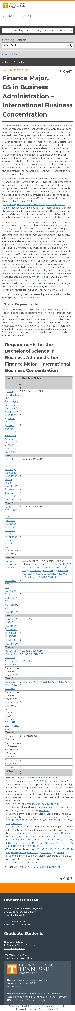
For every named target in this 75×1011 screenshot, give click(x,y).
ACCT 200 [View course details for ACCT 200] (27, 574)
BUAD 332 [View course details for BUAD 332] (11, 629)
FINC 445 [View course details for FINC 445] (24, 843)
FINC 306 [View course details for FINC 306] (11, 640)
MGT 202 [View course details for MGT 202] (10, 499)
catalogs (16, 1006)
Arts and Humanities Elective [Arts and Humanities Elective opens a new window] (11, 523)
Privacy (19, 1000)
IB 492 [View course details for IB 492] (14, 852)
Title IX (41, 1000)
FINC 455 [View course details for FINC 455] (10, 685)
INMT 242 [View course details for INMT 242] (10, 580)
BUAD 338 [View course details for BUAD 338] (32, 820)
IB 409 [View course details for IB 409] (48, 849)
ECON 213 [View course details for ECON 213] (64, 574)
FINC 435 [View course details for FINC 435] (67, 839)
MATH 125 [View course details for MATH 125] (10, 476)
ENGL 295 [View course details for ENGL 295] (63, 570)
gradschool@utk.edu (22, 958)
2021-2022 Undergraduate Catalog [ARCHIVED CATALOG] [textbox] (34, 30)
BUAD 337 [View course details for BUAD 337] (18, 820)
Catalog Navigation (15, 62)
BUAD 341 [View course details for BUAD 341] (10, 633)
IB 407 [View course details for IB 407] (40, 849)
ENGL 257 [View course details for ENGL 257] (10, 540)
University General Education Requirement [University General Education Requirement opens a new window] (37, 867)
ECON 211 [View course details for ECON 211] (10, 530)
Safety (30, 1000)
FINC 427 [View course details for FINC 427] (10, 657)
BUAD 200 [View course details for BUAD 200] (12, 612)
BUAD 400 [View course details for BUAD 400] (32, 852)
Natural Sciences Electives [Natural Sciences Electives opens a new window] (10, 428)
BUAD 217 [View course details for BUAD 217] (66, 833)
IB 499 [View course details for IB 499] (22, 852)
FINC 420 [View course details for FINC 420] (10, 619)
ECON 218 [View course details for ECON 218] (10, 591)
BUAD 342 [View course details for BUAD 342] (10, 636)
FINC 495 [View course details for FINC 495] (40, 277)
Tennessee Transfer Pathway (50, 997)
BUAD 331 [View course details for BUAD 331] (11, 626)
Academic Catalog (17, 16)
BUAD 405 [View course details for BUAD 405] (11, 767)
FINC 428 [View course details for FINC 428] (10, 622)
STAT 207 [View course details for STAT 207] (41, 577)
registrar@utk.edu (21, 924)
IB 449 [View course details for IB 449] (35, 846)
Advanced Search (11, 54)
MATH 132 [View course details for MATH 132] (54, 807)
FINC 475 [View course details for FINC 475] (36, 843)
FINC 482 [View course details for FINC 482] (60, 843)
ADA (9, 1000)
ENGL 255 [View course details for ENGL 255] (10, 537)
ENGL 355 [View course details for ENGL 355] (29, 791)
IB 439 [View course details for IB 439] (65, 849)
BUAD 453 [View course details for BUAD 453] (10, 651)
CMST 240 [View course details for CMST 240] (10, 442)
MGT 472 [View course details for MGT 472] (46, 852)
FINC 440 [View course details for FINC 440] (11, 843)
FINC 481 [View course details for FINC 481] (48, 843)
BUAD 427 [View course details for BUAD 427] (34, 836)
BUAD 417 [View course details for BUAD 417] (23, 836)
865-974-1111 (18, 921)
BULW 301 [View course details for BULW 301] (10, 682)
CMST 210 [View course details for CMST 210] (10, 435)
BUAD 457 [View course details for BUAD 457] (46, 820)
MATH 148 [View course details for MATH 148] (10, 486)
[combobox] (37, 30)
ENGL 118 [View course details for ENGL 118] (38, 781)
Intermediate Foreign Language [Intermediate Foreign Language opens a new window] (11, 405)
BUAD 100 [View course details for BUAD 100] (10, 452)
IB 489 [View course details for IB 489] (60, 852)
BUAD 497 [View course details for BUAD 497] (51, 836)
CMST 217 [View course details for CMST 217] (10, 438)
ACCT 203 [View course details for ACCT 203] (41, 574)
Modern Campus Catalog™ (44, 1009)
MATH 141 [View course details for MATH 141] (10, 415)
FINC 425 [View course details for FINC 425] (10, 654)
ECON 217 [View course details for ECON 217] (10, 533)
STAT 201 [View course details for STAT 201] (27, 577)
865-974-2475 (19, 955)
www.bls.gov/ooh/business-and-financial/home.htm (42, 217)
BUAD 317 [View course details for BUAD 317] (11, 836)
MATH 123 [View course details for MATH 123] (11, 412)
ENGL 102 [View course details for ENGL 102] (12, 787)
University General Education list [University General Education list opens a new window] (42, 804)
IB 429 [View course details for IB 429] (57, 849)
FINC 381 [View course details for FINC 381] (45, 839)
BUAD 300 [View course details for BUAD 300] (12, 644)
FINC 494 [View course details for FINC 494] (16, 846)
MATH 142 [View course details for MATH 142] (54, 567)
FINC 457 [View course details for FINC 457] (10, 688)
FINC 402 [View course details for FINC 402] (56, 839)
